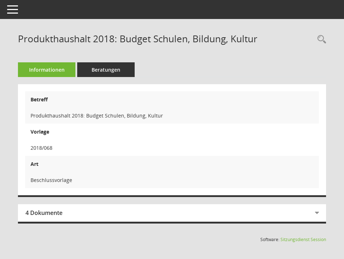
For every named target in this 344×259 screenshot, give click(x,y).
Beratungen (106, 69)
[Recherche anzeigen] (320, 39)
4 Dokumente (43, 213)
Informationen (47, 69)
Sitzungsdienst (303, 239)
